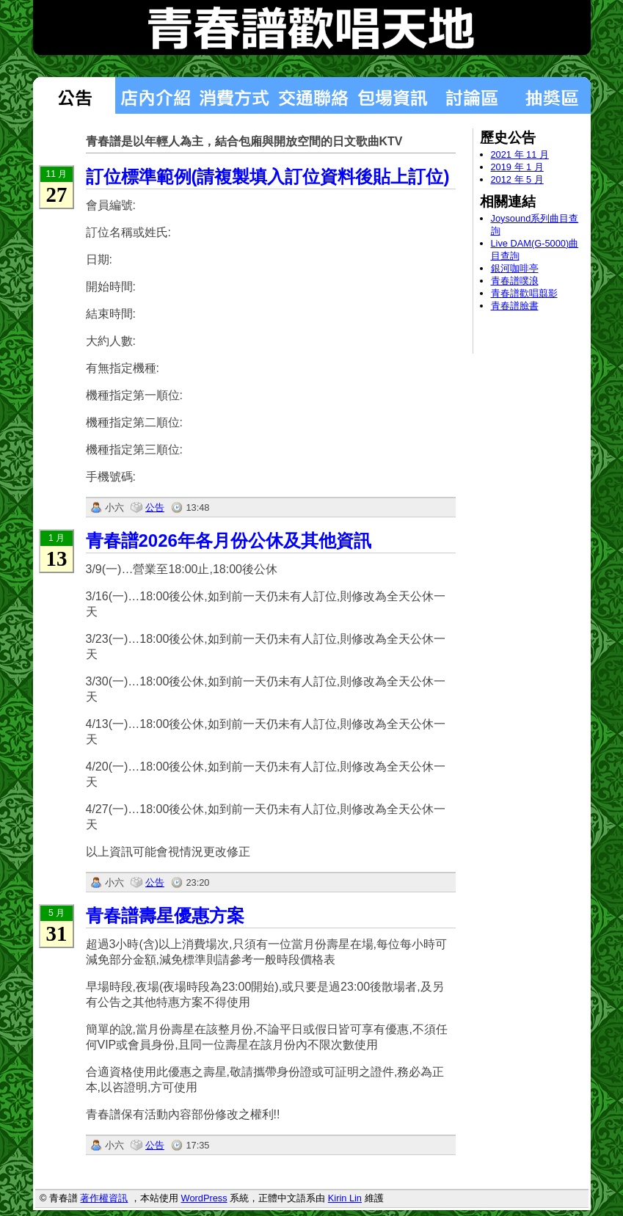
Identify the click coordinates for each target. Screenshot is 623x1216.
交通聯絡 (313, 95)
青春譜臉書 (515, 305)
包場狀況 (392, 95)
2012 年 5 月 (517, 179)
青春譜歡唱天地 (312, 27)
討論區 (471, 95)
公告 (154, 507)
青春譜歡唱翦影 (524, 293)
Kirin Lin (345, 1198)
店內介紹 (154, 95)
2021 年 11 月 (520, 154)
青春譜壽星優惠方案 (165, 915)
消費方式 (234, 95)
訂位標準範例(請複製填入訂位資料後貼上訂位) (268, 176)
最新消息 (74, 95)
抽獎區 (551, 95)
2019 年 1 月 (517, 166)
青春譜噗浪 (515, 280)
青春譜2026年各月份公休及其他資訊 (228, 540)
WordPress (204, 1198)
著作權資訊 (104, 1198)
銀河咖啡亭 (515, 268)
